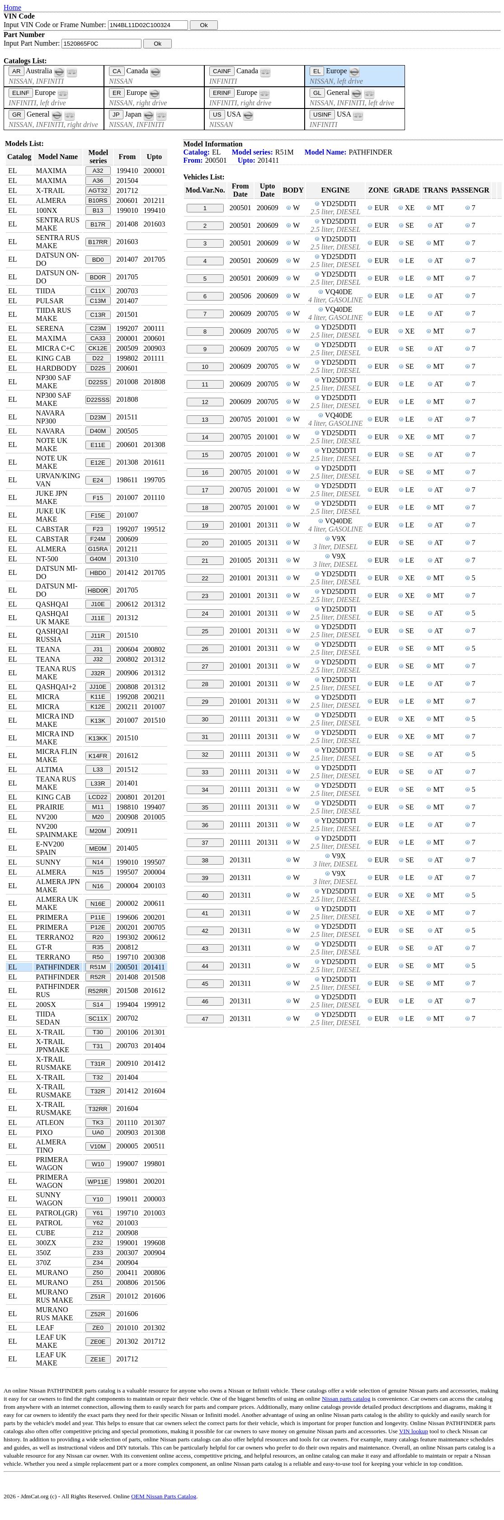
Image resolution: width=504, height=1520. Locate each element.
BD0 (98, 259)
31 (205, 737)
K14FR (98, 756)
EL (316, 71)
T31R (97, 1063)
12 (205, 402)
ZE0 (97, 1327)
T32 (98, 1077)
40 (205, 895)
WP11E (98, 1181)
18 (205, 507)
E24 (98, 480)
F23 (98, 529)
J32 (98, 659)
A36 (98, 180)
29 (205, 701)
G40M (97, 558)
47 (205, 1019)
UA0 (98, 1132)
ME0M (98, 848)
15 (205, 455)
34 (205, 789)
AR (16, 71)
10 (205, 366)
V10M (98, 1146)
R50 (97, 957)
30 (205, 719)
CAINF (222, 71)
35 (205, 807)
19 (205, 525)
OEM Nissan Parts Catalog (163, 1496)
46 (205, 1001)
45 (205, 983)
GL (317, 92)
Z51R (97, 1296)
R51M (98, 967)
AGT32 (97, 190)
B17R (97, 224)
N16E (97, 903)
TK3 (97, 1122)
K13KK (98, 738)
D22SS (97, 382)
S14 (98, 1004)
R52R (98, 977)
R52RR (98, 991)
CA (117, 71)
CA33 (97, 338)
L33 (98, 769)
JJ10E (97, 686)
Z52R (97, 1314)
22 (205, 578)
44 (205, 966)
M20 (98, 817)
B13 (98, 210)
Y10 (98, 1199)
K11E (97, 696)
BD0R (98, 277)
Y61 (98, 1212)
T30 (98, 1032)
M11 (98, 807)
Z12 (98, 1232)
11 (205, 384)
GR (16, 114)
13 (205, 419)
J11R (98, 635)
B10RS (97, 200)
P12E (97, 927)
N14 (97, 862)
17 (205, 490)
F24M (98, 539)
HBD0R (98, 590)
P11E (97, 917)
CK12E (97, 348)
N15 (97, 872)
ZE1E (97, 1359)
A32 (98, 170)
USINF (322, 114)
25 (205, 631)
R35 (97, 947)
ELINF (20, 92)
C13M (98, 300)
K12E (97, 706)
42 (205, 930)
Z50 (98, 1272)
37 (205, 842)
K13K (97, 720)
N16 (97, 886)
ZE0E (97, 1341)
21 (205, 560)
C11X (97, 290)
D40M (98, 431)
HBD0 (98, 572)
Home (12, 7)
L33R (98, 783)
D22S (97, 368)
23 (205, 596)
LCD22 (98, 797)
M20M (97, 831)
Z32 (98, 1242)
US (217, 114)
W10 (98, 1164)
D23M (98, 417)
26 (205, 648)
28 (205, 684)
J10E (97, 604)
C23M (98, 328)
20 (205, 543)
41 (205, 913)
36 (205, 825)
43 (205, 948)
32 (205, 754)
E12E (97, 462)
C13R (98, 314)
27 (205, 666)
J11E (97, 618)
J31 (98, 649)
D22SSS (97, 399)
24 (205, 613)
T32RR (97, 1109)
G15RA (98, 549)
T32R (97, 1091)
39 (205, 878)
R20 (97, 937)
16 (205, 472)
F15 (98, 497)
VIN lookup (413, 1431)
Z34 (98, 1262)
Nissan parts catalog (346, 1398)
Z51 (98, 1282)
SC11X (97, 1018)
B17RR (98, 242)
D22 (97, 358)
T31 (98, 1046)
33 (205, 772)
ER (117, 92)
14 (205, 437)
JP (116, 114)
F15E (98, 515)
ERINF (222, 92)
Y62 (98, 1222)
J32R (98, 673)
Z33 (98, 1252)
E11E (97, 445)
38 (205, 860)
